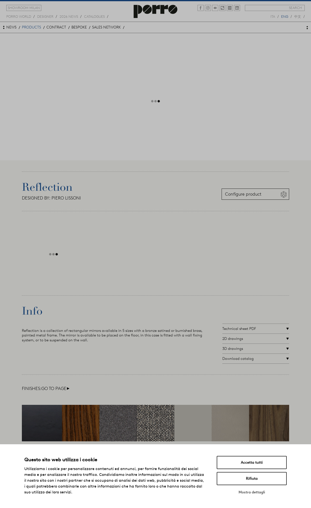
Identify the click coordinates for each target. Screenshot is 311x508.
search (295, 8)
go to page (55, 388)
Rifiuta (252, 478)
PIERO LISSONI (66, 198)
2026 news (69, 16)
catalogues (94, 16)
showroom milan (24, 8)
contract (56, 27)
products (31, 27)
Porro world (18, 16)
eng (284, 16)
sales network (106, 27)
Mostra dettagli (252, 492)
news (11, 27)
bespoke (79, 27)
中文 (297, 16)
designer (45, 16)
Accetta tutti (252, 462)
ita (272, 16)
